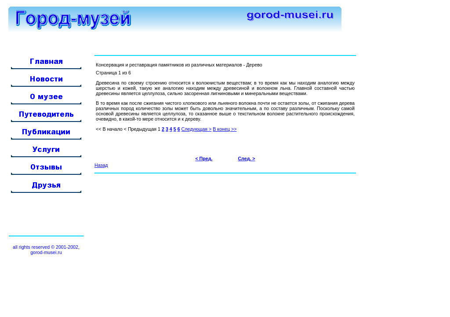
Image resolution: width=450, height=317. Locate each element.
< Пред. (203, 158)
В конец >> (224, 129)
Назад (101, 165)
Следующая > (196, 129)
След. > (246, 158)
